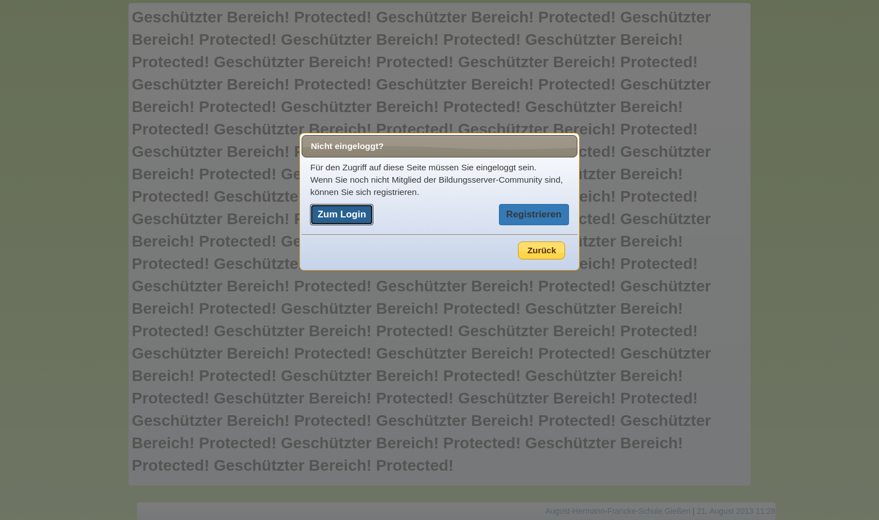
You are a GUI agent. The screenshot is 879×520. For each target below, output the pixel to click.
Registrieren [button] (534, 214)
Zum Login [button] (341, 214)
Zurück (542, 250)
